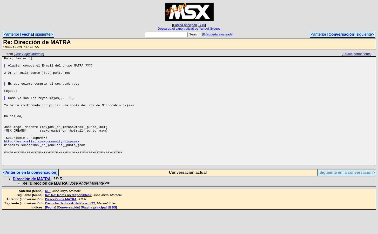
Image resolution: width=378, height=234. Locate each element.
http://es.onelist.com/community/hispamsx (41, 159)
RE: (48, 213)
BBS (202, 25)
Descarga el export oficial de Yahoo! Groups (189, 28)
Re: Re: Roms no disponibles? (68, 217)
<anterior (11, 34)
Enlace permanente (357, 54)
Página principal (184, 25)
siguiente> (44, 34)
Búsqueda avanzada (218, 34)
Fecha (27, 34)
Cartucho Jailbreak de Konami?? (70, 225)
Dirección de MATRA (32, 201)
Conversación (341, 34)
